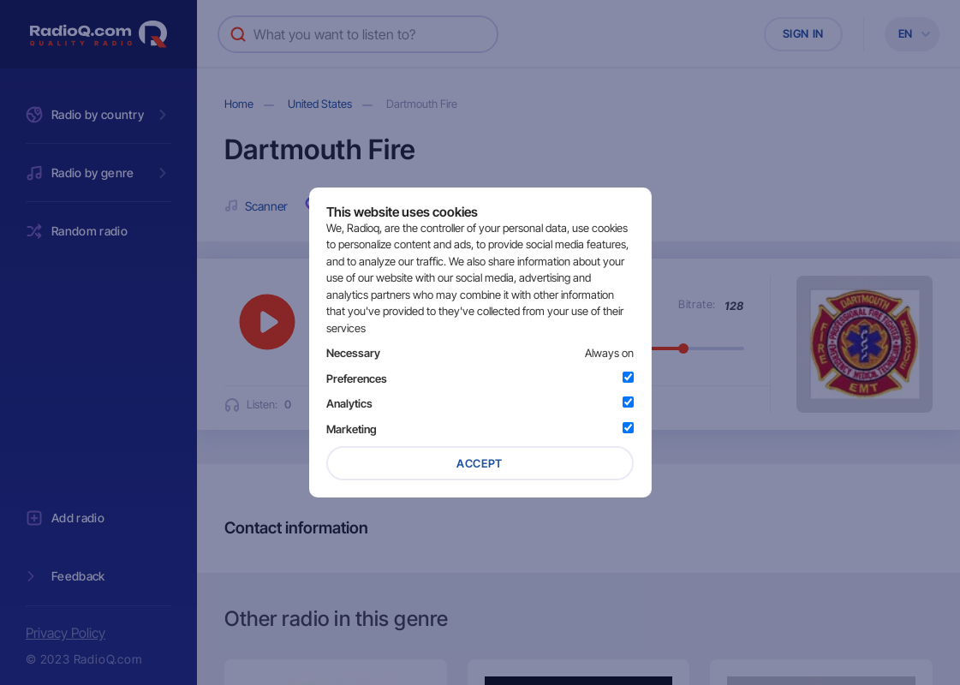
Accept (479, 463)
